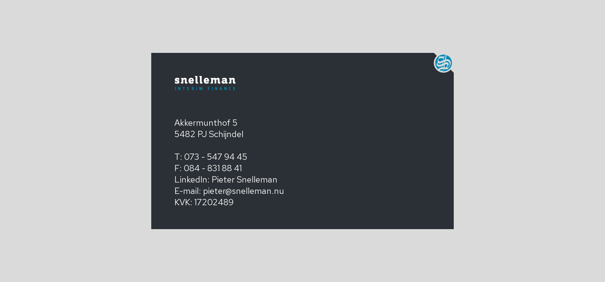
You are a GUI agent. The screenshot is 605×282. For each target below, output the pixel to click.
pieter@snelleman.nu (243, 191)
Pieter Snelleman (244, 179)
